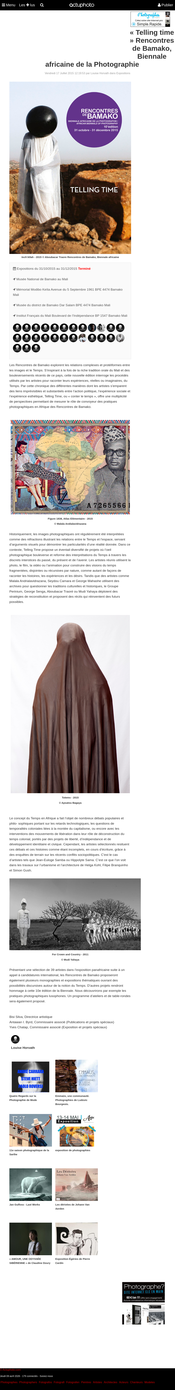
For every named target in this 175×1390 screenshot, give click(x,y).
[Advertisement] (67, 35)
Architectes (110, 1382)
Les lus (27, 5)
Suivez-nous (46, 1376)
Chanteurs (136, 1382)
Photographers (28, 1382)
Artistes (97, 1382)
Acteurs (123, 1382)
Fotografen (72, 1382)
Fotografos (45, 1382)
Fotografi (59, 1382)
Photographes (9, 1382)
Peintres (86, 1382)
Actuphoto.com (12, 1369)
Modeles (149, 1382)
